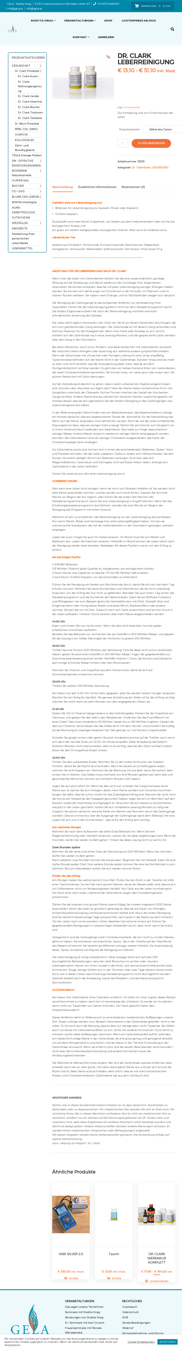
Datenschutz (130, 1312)
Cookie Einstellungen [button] (141, 1341)
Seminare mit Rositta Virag (82, 1312)
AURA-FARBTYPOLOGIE (23, 210)
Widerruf (127, 1327)
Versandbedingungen (136, 1322)
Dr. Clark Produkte (27, 70)
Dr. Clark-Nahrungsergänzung (30, 86)
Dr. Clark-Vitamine (30, 101)
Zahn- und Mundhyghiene (25, 148)
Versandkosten (131, 107)
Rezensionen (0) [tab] (133, 187)
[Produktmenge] (123, 143)
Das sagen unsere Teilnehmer (84, 1306)
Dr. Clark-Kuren (28, 76)
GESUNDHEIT (21, 65)
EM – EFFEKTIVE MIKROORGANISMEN (26, 163)
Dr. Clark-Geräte (28, 96)
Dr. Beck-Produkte (27, 123)
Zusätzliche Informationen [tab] (97, 187)
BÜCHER (18, 185)
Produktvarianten (129, 129)
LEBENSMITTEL (22, 248)
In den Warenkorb (151, 143)
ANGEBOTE (20, 228)
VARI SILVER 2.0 (71, 1254)
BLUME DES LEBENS (25, 196)
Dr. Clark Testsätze (30, 117)
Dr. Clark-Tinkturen (30, 112)
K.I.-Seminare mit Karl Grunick (84, 1322)
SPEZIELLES (20, 222)
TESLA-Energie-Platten (27, 155)
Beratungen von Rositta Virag (84, 1317)
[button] (109, 57)
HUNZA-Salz (20, 180)
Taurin (114, 1254)
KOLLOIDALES (24, 139)
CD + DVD (18, 191)
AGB (125, 1317)
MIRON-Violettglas (24, 202)
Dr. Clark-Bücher (29, 107)
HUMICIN (21, 134)
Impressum (129, 1306)
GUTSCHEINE (21, 217)
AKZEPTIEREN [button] (167, 1341)
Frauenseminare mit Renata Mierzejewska (83, 1330)
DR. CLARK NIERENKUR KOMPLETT (157, 1258)
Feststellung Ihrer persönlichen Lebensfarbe (23, 238)
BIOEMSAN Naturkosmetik (21, 173)
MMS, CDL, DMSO (26, 129)
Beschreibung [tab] (62, 187)
